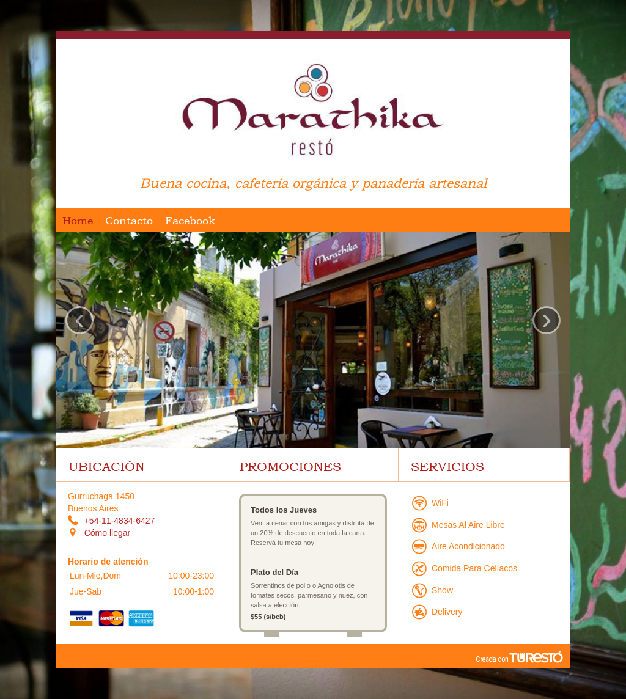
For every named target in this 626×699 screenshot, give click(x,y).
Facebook (190, 220)
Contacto (129, 220)
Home (77, 220)
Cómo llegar (107, 533)
